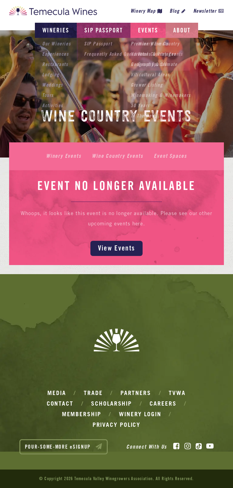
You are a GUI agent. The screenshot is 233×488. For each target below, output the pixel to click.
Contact (60, 403)
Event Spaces (170, 156)
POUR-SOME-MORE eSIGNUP (64, 446)
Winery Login (140, 414)
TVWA (177, 393)
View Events (116, 248)
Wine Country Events (117, 156)
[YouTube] (210, 446)
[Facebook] (176, 446)
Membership (81, 414)
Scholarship (111, 403)
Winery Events (63, 156)
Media (56, 393)
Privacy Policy (117, 424)
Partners (135, 393)
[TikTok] (199, 446)
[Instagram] (187, 446)
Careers (163, 403)
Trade (93, 393)
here (137, 224)
